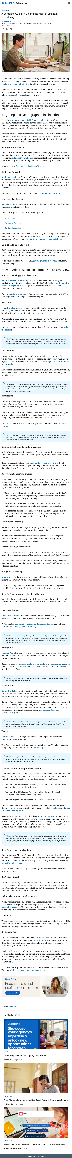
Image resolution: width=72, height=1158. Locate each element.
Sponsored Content (10, 615)
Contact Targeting (12, 228)
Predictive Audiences (24, 158)
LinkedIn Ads (6, 10)
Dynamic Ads (8, 691)
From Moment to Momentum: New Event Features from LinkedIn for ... (36, 1100)
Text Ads (5, 736)
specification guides (11, 712)
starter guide (39, 664)
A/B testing (6, 577)
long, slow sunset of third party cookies (28, 120)
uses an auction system (46, 816)
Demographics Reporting (45, 261)
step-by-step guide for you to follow (45, 239)
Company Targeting (13, 223)
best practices (49, 710)
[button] (3, 29)
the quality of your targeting (43, 463)
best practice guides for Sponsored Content (34, 624)
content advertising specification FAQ (19, 626)
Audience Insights (10, 177)
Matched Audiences (11, 204)
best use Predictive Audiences (30, 166)
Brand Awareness (15, 308)
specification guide (58, 664)
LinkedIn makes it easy (12, 863)
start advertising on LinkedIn (15, 84)
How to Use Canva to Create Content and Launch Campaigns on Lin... (35, 1144)
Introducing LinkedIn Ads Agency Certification (25, 1055)
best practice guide (23, 664)
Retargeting (9, 218)
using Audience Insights (50, 193)
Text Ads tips (38, 747)
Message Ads (7, 653)
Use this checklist (41, 940)
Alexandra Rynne (7, 22)
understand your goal (17, 294)
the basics (56, 808)
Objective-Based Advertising (15, 280)
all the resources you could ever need (27, 970)
